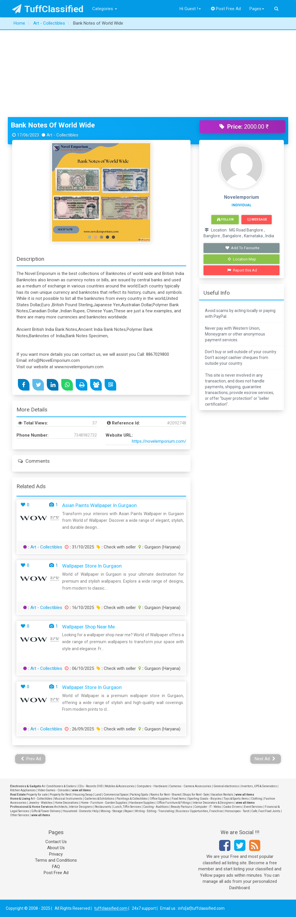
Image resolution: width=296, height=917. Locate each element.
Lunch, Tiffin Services (127, 806)
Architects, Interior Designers (73, 806)
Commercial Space (115, 794)
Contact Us (56, 841)
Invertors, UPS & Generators (259, 786)
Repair (128, 811)
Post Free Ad (226, 8)
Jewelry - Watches (41, 802)
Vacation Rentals (222, 794)
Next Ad (265, 758)
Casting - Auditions (156, 806)
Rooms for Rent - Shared (165, 794)
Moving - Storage (111, 811)
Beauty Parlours (181, 806)
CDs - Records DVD (90, 786)
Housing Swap (82, 794)
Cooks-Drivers (232, 806)
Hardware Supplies (142, 802)
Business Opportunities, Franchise (199, 811)
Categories (104, 8)
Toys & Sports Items (236, 798)
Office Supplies (160, 798)
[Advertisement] (148, 73)
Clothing (256, 798)
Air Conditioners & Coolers (59, 786)
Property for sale (37, 794)
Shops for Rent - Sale (196, 794)
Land (98, 794)
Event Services (253, 806)
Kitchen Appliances (23, 790)
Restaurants (103, 806)
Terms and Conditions (56, 860)
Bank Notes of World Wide (53, 125)
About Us (56, 847)
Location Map (242, 259)
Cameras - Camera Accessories (190, 786)
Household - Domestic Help (81, 811)
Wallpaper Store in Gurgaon (92, 566)
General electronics (226, 786)
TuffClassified (48, 8)
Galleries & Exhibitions (99, 798)
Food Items (179, 798)
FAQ (56, 866)
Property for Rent (60, 794)
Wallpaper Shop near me (88, 627)
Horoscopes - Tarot (237, 811)
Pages (256, 8)
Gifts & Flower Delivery (46, 811)
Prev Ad (31, 758)
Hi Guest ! (190, 8)
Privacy (56, 854)
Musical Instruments (68, 798)
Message (257, 219)
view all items (81, 790)
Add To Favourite (242, 248)
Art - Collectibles (46, 547)
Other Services (19, 815)
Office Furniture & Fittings (174, 802)
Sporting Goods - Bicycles (205, 798)
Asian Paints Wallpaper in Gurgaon (99, 505)
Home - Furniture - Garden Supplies (104, 802)
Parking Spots (139, 794)
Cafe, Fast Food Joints (265, 811)
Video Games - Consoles (54, 790)
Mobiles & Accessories (120, 786)
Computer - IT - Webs (207, 806)
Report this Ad (242, 270)
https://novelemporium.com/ (159, 441)
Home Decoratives (67, 802)
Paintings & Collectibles (132, 798)
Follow (225, 219)
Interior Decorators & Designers (213, 802)
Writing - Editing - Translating (154, 811)
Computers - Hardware (152, 786)
